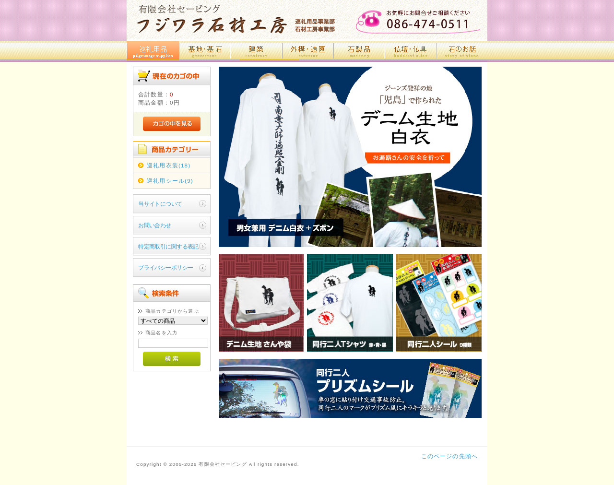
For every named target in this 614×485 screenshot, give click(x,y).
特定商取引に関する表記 (168, 246)
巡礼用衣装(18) (168, 165)
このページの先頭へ (449, 456)
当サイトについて (160, 204)
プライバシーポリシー (165, 267)
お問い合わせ (154, 225)
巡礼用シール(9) (170, 180)
